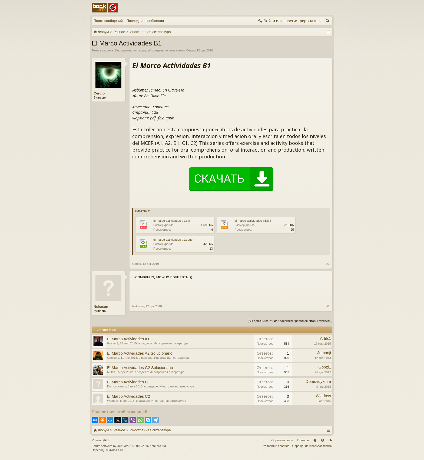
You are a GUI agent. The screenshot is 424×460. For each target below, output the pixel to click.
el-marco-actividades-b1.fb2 (252, 220)
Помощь (303, 440)
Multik (111, 372)
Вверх (322, 440)
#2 (328, 306)
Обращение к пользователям (312, 446)
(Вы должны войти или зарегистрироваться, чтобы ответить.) (290, 320)
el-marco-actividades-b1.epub (173, 239)
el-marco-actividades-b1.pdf (171, 220)
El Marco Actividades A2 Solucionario (140, 353)
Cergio (190, 50)
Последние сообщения (145, 21)
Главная (315, 440)
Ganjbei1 (113, 357)
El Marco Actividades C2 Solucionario (140, 368)
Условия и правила (276, 446)
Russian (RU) (101, 440)
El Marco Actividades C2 (128, 396)
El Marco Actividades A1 (128, 339)
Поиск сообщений (108, 21)
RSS (330, 440)
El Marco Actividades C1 (128, 382)
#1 (328, 263)
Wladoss (112, 400)
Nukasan (101, 307)
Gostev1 (112, 343)
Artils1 (325, 338)
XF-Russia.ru (113, 450)
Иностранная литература (132, 50)
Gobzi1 (325, 367)
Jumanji (324, 353)
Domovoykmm (116, 386)
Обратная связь (282, 440)
